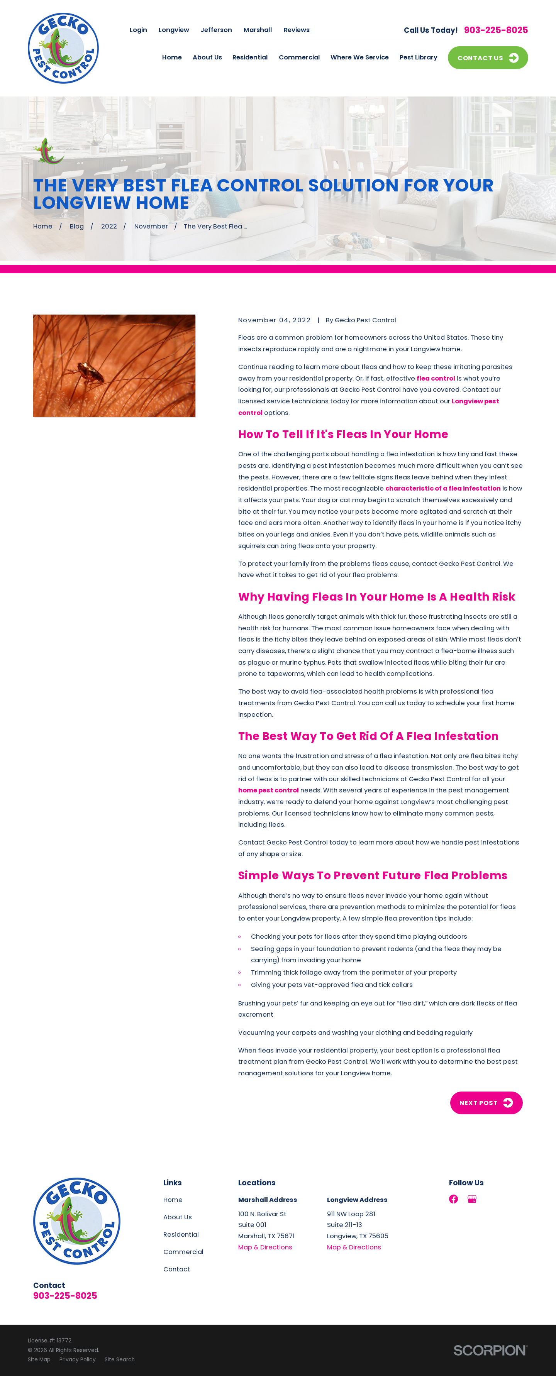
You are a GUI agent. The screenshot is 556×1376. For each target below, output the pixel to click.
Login (138, 29)
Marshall (258, 29)
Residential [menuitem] (250, 57)
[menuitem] (39, 1359)
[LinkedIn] (490, 1199)
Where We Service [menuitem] (360, 57)
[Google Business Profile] (472, 1199)
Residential (181, 1234)
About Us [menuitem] (207, 57)
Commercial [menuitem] (299, 57)
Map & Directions (265, 1247)
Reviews (297, 29)
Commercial (183, 1251)
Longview (174, 29)
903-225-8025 (496, 30)
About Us (177, 1217)
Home (173, 1199)
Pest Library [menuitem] (418, 57)
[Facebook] (453, 1199)
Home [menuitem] (172, 57)
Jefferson (216, 29)
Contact (176, 1269)
